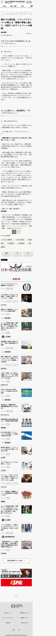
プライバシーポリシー (8, 617)
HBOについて (8, 613)
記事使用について (24, 613)
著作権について (25, 617)
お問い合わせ (24, 622)
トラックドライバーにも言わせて (17, 226)
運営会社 (8, 622)
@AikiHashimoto (17, 228)
